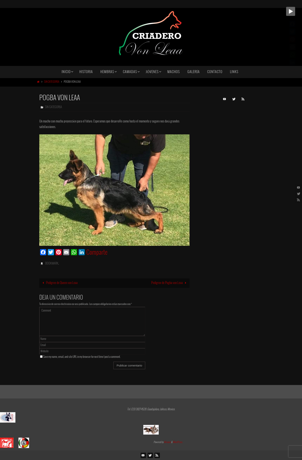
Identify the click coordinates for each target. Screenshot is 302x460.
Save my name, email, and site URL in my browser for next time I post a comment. (82, 356)
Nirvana (167, 442)
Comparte (96, 253)
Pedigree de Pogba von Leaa (169, 283)
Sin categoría (51, 81)
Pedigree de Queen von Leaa (59, 283)
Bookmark (51, 263)
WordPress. (178, 442)
